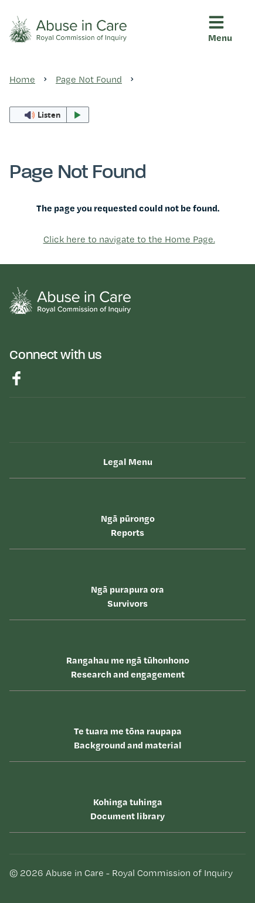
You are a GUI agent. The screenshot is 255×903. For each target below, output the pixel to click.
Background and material (127, 737)
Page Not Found (89, 79)
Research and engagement (127, 666)
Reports (127, 524)
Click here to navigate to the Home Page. (129, 239)
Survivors (127, 595)
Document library (127, 808)
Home (22, 79)
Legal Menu (127, 461)
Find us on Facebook (16, 378)
